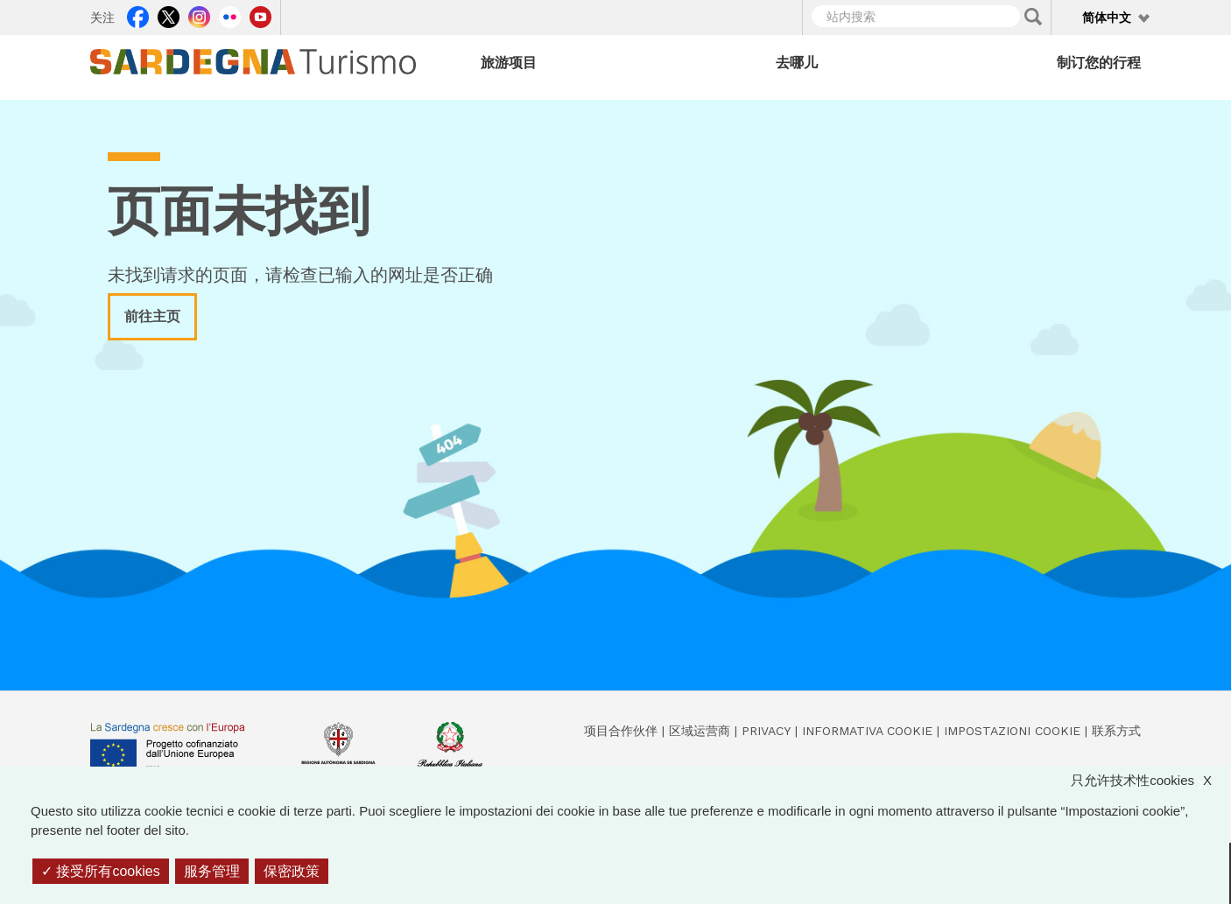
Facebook (138, 15)
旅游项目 (509, 62)
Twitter (168, 15)
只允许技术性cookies (1150, 781)
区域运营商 (699, 731)
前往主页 (152, 316)
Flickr (230, 15)
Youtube (260, 15)
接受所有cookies (100, 871)
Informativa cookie (867, 731)
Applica (1033, 17)
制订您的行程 (1099, 62)
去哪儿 (797, 62)
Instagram (199, 15)
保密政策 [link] (292, 871)
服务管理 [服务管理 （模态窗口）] (212, 871)
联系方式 (1116, 731)
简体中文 (1106, 17)
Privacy (766, 731)
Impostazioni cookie (1012, 731)
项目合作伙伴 (621, 731)
